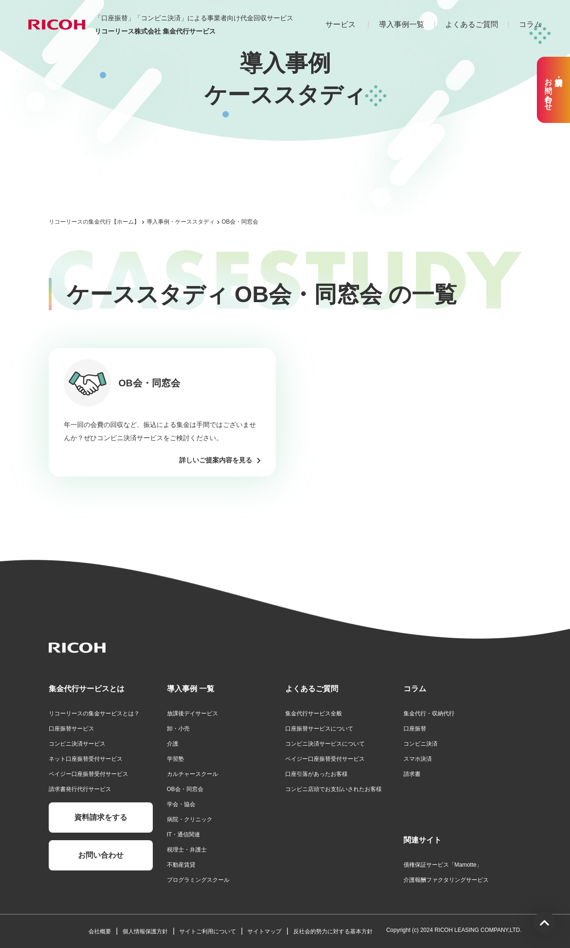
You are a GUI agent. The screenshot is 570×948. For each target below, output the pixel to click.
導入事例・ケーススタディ (181, 221)
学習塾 (175, 759)
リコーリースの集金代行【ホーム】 (94, 221)
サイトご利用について (207, 931)
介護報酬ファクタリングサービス (446, 880)
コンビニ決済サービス (77, 743)
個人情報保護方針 (145, 931)
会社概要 (99, 931)
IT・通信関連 (184, 834)
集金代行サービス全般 (313, 713)
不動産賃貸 (181, 864)
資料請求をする (100, 817)
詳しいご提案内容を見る (215, 460)
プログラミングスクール (198, 880)
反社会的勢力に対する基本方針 (333, 931)
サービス (340, 24)
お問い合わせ (100, 855)
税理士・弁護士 (187, 849)
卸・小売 (178, 728)
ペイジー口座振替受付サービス (88, 774)
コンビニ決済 (420, 743)
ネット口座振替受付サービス (86, 759)
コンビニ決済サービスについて (325, 743)
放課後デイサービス (192, 713)
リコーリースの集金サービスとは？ (94, 713)
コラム (530, 24)
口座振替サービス (71, 728)
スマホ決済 (417, 759)
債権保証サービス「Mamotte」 (442, 864)
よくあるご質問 (471, 24)
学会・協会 (181, 804)
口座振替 (414, 728)
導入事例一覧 (401, 24)
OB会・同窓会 (185, 789)
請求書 (412, 774)
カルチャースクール (192, 774)
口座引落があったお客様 (316, 774)
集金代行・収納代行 (429, 713)
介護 (172, 743)
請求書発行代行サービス (80, 789)
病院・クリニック (189, 819)
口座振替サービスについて (319, 728)
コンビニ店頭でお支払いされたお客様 (333, 789)
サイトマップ (264, 931)
